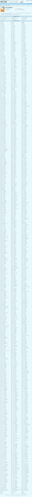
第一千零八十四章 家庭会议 (3, 382)
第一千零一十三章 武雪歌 (14, 358)
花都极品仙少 (2, 491)
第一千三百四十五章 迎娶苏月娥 (25, 468)
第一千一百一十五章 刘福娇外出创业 (15, 392)
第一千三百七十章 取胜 (3, 477)
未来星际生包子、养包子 (24, 493)
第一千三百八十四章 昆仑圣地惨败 (25, 481)
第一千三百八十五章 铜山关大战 (4, 482)
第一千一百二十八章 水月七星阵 (25, 396)
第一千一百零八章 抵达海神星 (3, 390)
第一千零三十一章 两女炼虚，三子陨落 (15, 364)
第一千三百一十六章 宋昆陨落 (3, 459)
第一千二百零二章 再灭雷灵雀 (14, 421)
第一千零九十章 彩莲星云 (3, 384)
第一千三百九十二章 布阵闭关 (14, 484)
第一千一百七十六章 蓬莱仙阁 (24, 412)
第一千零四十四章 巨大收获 (24, 368)
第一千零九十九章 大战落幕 (3, 387)
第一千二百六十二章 (13, 441)
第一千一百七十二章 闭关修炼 (14, 411)
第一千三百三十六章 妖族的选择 (25, 465)
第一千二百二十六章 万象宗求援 (14, 429)
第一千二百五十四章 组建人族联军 (25, 438)
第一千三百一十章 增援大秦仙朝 (14, 457)
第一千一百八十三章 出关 (3, 415)
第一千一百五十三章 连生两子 (3, 405)
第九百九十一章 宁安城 (3, 351)
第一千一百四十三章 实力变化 (24, 401)
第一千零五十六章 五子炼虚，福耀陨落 (25, 372)
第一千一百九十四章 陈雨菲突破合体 (25, 418)
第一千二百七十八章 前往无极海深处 (25, 446)
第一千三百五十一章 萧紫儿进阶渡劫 (25, 470)
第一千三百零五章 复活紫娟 (24, 455)
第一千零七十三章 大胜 (14, 378)
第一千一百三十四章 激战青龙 (24, 398)
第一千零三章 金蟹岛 (3, 355)
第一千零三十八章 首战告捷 (24, 366)
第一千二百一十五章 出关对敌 (24, 425)
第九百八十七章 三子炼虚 (24, 349)
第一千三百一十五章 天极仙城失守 (25, 458)
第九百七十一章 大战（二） (14, 344)
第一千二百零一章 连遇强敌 (3, 421)
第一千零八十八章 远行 (14, 383)
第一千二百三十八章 (13, 433)
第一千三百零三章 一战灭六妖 (3, 455)
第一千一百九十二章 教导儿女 (3, 418)
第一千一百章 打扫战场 (14, 387)
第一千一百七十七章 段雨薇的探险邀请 (4, 413)
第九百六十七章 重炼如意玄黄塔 (4, 343)
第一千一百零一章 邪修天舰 (24, 387)
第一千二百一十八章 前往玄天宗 (25, 426)
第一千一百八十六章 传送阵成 (3, 416)
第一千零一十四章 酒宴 (24, 358)
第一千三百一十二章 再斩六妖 (24, 457)
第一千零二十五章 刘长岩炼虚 (14, 362)
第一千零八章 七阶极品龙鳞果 (24, 356)
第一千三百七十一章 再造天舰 (14, 477)
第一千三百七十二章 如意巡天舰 (25, 477)
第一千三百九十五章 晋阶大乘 (14, 485)
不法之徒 (1, 492)
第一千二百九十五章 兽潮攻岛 (14, 452)
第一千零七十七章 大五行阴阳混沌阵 (25, 379)
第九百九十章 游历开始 (24, 350)
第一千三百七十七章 (13, 479)
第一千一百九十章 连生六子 (14, 417)
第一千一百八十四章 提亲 (14, 415)
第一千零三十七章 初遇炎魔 (14, 366)
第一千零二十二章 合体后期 (14, 361)
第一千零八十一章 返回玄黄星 (3, 381)
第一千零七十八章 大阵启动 (3, 380)
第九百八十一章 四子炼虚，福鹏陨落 (25, 347)
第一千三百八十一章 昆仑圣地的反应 (25, 480)
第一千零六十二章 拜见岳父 (24, 374)
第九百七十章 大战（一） (3, 344)
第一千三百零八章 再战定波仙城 (25, 456)
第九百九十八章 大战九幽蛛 (14, 353)
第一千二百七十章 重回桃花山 (3, 444)
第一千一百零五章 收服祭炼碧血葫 (4, 389)
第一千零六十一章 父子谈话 (14, 374)
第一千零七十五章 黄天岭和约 (3, 379)
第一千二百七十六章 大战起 (3, 446)
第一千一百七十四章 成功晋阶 (3, 412)
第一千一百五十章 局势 (3, 404)
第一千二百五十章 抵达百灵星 (14, 437)
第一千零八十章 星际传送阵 (24, 380)
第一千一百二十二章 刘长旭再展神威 (25, 394)
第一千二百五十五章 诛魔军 (3, 439)
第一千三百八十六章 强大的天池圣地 (15, 482)
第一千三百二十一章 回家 (24, 460)
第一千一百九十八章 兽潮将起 (3, 420)
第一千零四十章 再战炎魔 (14, 367)
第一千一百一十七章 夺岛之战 (3, 393)
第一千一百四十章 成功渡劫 (24, 400)
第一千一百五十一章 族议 (14, 404)
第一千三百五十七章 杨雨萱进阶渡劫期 (25, 472)
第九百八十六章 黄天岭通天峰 (14, 349)
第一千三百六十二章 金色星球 (14, 474)
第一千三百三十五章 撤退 (14, 465)
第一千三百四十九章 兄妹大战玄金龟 (4, 470)
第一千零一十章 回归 (13, 357)
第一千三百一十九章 (3, 460)
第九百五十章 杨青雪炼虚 (14, 337)
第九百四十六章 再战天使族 (3, 336)
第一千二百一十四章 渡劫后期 (14, 425)
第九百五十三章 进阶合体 (14, 338)
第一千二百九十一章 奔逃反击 (3, 451)
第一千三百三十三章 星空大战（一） (25, 464)
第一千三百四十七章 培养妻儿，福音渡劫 (15, 469)
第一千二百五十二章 (3, 438)
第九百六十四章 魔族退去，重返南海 (4, 342)
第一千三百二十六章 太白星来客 (14, 462)
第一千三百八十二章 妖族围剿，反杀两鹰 (4, 481)
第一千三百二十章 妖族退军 (14, 460)
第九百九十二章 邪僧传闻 (14, 351)
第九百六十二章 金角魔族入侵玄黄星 (15, 341)
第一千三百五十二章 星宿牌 (3, 471)
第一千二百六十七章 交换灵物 (3, 443)
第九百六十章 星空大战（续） (24, 340)
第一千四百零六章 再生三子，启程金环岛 (14, 18)
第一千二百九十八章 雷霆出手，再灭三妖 (15, 453)
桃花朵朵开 (2, 493)
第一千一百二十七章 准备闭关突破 (15, 396)
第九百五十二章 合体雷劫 (3, 338)
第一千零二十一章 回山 (3, 361)
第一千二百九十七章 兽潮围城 (3, 453)
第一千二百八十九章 (13, 450)
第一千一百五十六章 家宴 (3, 406)
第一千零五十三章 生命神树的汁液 (25, 371)
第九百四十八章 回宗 (24, 336)
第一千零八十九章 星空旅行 (24, 383)
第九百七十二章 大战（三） (24, 344)
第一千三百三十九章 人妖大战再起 (25, 466)
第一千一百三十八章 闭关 (3, 400)
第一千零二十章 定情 (24, 360)
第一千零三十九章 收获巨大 (3, 367)
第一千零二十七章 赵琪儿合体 (3, 363)
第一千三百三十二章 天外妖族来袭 (15, 464)
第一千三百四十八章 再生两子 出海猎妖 (25, 469)
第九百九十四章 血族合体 (3, 352)
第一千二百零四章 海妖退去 (3, 422)
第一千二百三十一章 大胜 (3, 431)
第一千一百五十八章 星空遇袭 (24, 406)
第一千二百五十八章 (3, 440)
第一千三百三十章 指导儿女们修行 (25, 463)
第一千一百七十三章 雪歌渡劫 (24, 411)
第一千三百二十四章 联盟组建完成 (25, 461)
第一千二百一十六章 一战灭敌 (3, 426)
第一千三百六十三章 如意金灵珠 (25, 474)
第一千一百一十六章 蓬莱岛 (24, 392)
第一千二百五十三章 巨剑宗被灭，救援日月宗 (16, 438)
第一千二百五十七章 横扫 (24, 439)
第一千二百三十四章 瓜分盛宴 (3, 432)
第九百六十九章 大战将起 (24, 343)
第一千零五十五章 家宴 (14, 372)
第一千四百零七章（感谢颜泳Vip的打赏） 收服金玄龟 (5, 18)
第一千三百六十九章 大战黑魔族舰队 (25, 476)
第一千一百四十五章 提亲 (14, 402)
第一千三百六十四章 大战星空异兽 (4, 475)
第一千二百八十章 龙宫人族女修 (14, 447)
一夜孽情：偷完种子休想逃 (13, 491)
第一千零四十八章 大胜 (3, 370)
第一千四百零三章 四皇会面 (13, 19)
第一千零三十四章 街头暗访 (14, 365)
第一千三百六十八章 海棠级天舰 (14, 476)
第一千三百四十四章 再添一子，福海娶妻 (15, 468)
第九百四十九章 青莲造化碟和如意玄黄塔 (4, 337)
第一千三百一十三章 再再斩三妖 (4, 458)
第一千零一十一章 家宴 (24, 357)
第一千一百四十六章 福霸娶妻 (24, 402)
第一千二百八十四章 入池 (24, 448)
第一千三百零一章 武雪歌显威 (14, 454)
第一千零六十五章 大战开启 (24, 375)
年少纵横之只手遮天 (13, 493)
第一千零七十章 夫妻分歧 (14, 377)
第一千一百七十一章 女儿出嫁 (3, 411)
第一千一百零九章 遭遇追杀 (14, 390)
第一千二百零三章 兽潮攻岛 (24, 421)
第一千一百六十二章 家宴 (3, 408)
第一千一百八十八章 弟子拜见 (24, 416)
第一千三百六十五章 (13, 475)
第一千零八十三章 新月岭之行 (24, 381)
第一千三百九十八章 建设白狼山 (14, 486)
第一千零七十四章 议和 (24, 378)
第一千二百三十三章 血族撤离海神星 (25, 431)
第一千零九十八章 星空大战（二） (25, 386)
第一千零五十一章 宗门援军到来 (4, 371)
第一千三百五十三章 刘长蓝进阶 (14, 471)
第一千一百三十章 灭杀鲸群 (14, 397)
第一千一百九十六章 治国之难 (14, 419)
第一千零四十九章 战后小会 (14, 370)
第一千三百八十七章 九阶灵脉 (24, 482)
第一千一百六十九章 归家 (14, 410)
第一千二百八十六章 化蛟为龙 (14, 449)
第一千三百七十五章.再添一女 (24, 478)
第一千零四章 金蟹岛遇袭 (14, 355)
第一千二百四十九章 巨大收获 (3, 437)
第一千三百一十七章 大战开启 (14, 459)
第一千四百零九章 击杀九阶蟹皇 (14, 17)
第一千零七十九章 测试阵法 (14, 380)
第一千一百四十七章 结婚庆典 (3, 403)
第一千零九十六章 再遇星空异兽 (4, 386)
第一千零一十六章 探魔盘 (14, 359)
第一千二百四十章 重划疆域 (3, 434)
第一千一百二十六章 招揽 (3, 396)
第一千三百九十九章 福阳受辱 (24, 486)
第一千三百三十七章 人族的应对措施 (4, 466)
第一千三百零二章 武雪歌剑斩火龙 (25, 454)
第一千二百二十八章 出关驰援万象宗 (4, 430)
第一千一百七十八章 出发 (14, 413)
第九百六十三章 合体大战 (24, 341)
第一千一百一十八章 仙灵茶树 (14, 393)
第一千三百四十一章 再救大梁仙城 (15, 467)
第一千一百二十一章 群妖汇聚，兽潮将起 (15, 394)
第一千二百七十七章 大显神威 (14, 446)
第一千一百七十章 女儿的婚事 (24, 410)
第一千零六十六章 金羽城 (3, 376)
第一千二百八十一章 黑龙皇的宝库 (25, 447)
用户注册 (31, 0)
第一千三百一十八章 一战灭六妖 (25, 459)
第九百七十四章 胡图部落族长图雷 (15, 345)
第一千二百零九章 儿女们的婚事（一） (25, 423)
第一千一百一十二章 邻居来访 (14, 391)
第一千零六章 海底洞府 (3, 356)
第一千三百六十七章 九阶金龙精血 (4, 476)
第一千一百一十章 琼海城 (24, 390)
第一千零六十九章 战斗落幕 (3, 377)
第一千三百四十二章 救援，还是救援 (25, 467)
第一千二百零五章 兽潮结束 (14, 422)
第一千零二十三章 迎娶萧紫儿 (24, 361)
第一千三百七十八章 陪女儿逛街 (25, 479)
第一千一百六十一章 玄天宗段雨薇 (25, 407)
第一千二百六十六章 (24, 442)
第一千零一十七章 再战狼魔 (24, 359)
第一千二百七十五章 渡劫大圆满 (25, 445)
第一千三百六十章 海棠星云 (24, 473)
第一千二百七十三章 (3, 445)
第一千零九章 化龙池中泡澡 (3, 357)
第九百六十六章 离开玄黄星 (24, 342)
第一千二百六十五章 (13, 442)
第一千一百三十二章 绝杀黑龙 (3, 398)
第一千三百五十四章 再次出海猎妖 (25, 471)
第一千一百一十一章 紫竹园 (3, 391)
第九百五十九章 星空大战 (14, 340)
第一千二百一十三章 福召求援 (3, 425)
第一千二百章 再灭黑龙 (24, 420)
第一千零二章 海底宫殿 (24, 354)
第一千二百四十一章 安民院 (14, 434)
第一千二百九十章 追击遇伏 (24, 450)
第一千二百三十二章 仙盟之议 (14, 431)
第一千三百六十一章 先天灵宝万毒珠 (4, 474)
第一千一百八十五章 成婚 (24, 415)
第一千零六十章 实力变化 (3, 374)
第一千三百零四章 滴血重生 (14, 455)
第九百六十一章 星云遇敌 (3, 341)
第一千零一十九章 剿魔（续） (14, 360)
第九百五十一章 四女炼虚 (24, 337)
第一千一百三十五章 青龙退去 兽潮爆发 (4, 399)
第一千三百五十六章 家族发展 (14, 472)
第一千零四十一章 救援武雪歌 (24, 367)
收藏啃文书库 (8, 0)
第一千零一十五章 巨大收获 (3, 359)
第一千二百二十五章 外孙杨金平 (4, 429)
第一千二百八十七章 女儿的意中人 (25, 449)
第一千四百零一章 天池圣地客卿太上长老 (15, 487)
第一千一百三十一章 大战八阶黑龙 (25, 397)
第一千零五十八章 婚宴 (14, 373)
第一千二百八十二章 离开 (3, 448)
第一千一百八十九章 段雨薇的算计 (4, 417)
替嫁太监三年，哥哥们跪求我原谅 (24, 490)
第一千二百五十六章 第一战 (14, 439)
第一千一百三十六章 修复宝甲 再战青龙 (15, 399)
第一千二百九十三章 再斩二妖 (24, 451)
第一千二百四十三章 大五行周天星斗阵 (4, 435)
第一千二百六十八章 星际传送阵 (14, 443)
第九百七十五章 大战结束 (24, 345)
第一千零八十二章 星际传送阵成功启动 (15, 381)
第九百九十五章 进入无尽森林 (14, 352)
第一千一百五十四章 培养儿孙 (14, 405)
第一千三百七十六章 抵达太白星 (4, 479)
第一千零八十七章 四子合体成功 (4, 383)
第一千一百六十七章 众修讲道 (24, 409)
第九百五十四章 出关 (24, 338)
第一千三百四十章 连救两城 (3, 467)
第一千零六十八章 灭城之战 (24, 376)
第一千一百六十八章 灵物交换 (3, 410)
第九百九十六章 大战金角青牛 (24, 352)
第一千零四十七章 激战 (24, 369)
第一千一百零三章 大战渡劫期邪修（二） (15, 388)
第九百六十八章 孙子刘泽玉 (14, 343)
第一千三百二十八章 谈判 (3, 463)
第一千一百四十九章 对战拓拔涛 (25, 403)
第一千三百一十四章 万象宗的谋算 (15, 458)
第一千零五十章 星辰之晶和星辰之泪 (25, 370)
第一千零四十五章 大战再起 (3, 369)
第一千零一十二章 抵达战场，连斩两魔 (4, 358)
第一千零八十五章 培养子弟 (14, 382)
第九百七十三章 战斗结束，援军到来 (4, 345)
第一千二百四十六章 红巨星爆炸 (4, 436)
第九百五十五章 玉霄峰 (3, 339)
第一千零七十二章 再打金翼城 (3, 378)
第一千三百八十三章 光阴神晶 (14, 481)
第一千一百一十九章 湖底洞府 (24, 393)
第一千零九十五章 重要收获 (24, 385)
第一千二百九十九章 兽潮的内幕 (25, 453)
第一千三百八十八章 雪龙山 (3, 483)
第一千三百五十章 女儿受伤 (14, 470)
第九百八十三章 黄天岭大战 (14, 348)
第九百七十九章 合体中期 (3, 347)
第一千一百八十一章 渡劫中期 (14, 414)
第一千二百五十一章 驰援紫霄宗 (25, 437)
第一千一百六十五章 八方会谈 (3, 409)
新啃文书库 (4, 2)
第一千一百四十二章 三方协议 (14, 401)
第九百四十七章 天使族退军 (14, 336)
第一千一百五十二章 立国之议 (24, 404)
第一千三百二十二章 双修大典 (3, 461)
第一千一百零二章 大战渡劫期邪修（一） (4, 388)
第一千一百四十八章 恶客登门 (14, 403)
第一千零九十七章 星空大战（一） (15, 386)
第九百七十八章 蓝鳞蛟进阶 (24, 346)
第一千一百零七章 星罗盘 (24, 389)
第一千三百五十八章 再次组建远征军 (4, 473)
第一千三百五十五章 (3, 472)
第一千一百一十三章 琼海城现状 (25, 391)
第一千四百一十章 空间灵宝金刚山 (3, 17)
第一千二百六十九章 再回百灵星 (25, 443)
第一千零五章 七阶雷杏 (24, 355)
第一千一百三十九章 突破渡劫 (14, 400)
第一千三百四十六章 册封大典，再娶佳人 (4, 469)
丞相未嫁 (22, 491)
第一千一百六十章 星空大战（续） (15, 407)
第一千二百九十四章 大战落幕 (3, 452)
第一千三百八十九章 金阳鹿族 (14, 483)
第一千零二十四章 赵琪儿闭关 (3, 362)
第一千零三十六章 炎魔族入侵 (3, 366)
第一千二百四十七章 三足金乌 (14, 436)
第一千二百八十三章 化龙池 (14, 448)
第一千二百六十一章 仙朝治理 (3, 441)
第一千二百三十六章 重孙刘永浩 (25, 432)
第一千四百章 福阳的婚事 (3, 487)
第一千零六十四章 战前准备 (14, 375)
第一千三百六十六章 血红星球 (24, 475)
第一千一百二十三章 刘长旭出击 (14, 428)
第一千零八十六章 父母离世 (24, 382)
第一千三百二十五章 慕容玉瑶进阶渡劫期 (4, 462)
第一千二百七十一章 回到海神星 (14, 444)
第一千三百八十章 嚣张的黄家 (14, 480)
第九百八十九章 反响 (13, 350)
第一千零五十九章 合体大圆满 (24, 373)
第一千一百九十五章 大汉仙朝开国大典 (4, 419)
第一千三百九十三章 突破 (24, 484)
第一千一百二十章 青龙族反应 (3, 394)
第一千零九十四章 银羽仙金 (14, 385)
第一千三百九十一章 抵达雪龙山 (4, 484)
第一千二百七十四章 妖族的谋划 (14, 445)
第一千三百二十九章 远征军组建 (14, 463)
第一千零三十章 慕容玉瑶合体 (3, 364)
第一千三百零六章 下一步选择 (3, 456)
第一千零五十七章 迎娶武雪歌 (3, 373)
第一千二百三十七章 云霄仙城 (3, 433)
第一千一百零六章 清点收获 (14, 389)
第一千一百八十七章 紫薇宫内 (14, 416)
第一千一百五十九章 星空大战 (3, 407)
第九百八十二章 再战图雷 (3, 348)
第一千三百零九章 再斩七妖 (3, 457)
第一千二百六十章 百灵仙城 (24, 440)
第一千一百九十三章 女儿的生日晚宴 (15, 418)
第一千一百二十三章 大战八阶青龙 (4, 395)
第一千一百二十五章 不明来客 (24, 395)
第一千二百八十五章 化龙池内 (3, 449)
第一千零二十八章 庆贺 (14, 363)
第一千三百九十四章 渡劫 (3, 485)
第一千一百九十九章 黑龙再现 (14, 420)
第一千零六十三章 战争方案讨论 (4, 375)
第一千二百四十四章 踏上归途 (14, 435)
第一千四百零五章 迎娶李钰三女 (24, 18)
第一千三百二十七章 (24, 462)
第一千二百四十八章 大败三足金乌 (25, 436)
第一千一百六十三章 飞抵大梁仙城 (15, 408)
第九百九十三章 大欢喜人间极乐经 (25, 351)
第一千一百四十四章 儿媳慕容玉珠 (4, 402)
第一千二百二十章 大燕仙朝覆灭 (14, 427)
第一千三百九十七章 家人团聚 (3, 486)
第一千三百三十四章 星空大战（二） (4, 465)
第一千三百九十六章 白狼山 (24, 485)
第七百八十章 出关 (13, 347)
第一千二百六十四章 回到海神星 (4, 442)
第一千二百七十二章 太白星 (24, 444)
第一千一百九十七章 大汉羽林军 (25, 419)
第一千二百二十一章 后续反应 (24, 427)
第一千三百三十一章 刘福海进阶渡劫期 (4, 464)
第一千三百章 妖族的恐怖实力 (3, 454)
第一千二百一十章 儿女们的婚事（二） (4, 424)
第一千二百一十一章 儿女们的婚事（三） (15, 424)
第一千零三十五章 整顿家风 (24, 365)
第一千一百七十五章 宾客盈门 (14, 412)
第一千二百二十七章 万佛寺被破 (25, 429)
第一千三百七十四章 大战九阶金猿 (15, 478)
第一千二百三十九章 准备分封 (24, 433)
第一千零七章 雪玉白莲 (14, 356)
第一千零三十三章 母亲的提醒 (3, 365)
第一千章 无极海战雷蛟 (3, 354)
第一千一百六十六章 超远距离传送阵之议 (15, 409)
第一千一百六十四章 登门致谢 (24, 408)
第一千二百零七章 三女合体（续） (4, 423)
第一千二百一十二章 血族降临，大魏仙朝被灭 (26, 424)
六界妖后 (12, 492)
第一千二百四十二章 (24, 434)
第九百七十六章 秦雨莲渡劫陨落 (4, 346)
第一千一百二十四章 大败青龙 (14, 395)
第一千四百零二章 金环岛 (23, 19)
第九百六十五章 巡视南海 (14, 342)
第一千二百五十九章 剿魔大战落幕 (15, 440)
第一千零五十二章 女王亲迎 (14, 371)
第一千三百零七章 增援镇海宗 (14, 456)
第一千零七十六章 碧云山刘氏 (14, 379)
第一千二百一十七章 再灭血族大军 (15, 426)
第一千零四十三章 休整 (14, 368)
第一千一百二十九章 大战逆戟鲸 (4, 397)
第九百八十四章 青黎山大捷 (24, 348)
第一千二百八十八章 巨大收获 (3, 450)
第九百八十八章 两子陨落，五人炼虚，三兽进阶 (5, 350)
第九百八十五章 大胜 (3, 349)
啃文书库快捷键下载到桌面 (3, 0)
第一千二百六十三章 (24, 441)
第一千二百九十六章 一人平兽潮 (25, 452)
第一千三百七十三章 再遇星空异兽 (4, 478)
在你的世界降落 (23, 492)
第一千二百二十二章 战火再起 (3, 428)
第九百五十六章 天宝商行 (14, 339)
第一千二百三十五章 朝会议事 (14, 432)
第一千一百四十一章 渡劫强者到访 (4, 401)
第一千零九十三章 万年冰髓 (3, 385)
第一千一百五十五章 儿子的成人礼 (25, 405)
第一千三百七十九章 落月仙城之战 (4, 480)
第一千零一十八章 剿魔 (3, 360)
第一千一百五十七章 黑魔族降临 (14, 406)
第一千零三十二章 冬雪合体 (24, 364)
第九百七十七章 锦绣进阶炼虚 (14, 346)
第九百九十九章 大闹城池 (24, 353)
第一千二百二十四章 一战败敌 (24, 428)
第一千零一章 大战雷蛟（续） (14, 354)
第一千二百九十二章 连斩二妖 (14, 451)
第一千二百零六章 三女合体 (24, 422)
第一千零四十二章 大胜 (3, 368)
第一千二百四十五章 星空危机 (24, 435)
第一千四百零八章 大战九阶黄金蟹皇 (24, 17)
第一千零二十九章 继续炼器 (24, 363)
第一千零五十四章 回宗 (3, 372)
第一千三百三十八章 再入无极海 (14, 466)
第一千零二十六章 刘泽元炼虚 (24, 362)
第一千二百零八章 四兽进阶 (14, 423)
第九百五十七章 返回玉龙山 (24, 339)
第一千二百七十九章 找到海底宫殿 (4, 447)
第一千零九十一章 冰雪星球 (14, 384)
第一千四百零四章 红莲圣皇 (2, 19)
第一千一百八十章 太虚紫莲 (3, 414)
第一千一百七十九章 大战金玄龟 (25, 413)
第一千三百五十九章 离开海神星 (14, 473)
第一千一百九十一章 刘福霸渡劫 (25, 417)
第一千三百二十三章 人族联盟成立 (15, 461)
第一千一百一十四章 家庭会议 (3, 392)
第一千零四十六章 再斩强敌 (14, 369)
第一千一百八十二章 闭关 (24, 414)
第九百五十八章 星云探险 (3, 340)
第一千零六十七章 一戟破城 (14, 376)
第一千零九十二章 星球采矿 (24, 384)
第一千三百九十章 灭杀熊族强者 (25, 483)
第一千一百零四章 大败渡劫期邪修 (25, 388)
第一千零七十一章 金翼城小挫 (24, 377)
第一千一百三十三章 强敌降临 (14, 398)
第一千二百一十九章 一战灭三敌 (4, 427)
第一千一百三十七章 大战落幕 (24, 399)
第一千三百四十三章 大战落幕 (3, 468)
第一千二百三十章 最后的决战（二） (25, 430)
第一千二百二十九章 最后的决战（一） (15, 430)
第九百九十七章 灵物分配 (3, 353)
